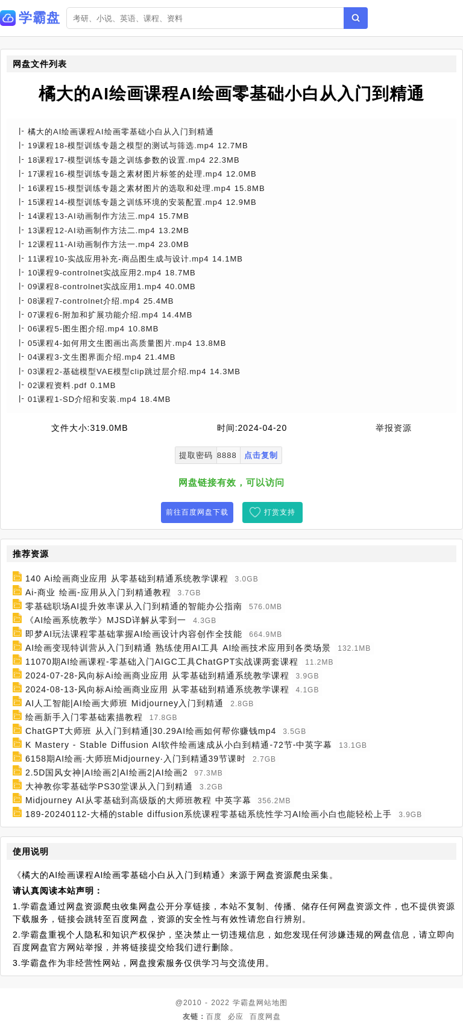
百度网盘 (265, 1016)
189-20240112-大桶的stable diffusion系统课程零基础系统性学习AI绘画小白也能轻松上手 (208, 814)
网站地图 (272, 1002)
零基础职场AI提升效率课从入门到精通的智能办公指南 (133, 606)
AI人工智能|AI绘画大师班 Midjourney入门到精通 (124, 703)
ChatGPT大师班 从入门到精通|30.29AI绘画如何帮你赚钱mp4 (150, 731)
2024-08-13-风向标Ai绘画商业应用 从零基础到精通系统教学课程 (157, 689)
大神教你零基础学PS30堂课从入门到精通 (109, 786)
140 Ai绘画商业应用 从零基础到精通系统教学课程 (126, 578)
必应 (236, 1016)
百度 (214, 1016)
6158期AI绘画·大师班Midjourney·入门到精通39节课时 (135, 758)
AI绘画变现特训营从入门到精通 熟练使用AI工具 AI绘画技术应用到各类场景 (178, 648)
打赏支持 (279, 512)
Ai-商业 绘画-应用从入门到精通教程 (98, 592)
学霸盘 (244, 1002)
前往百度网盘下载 (197, 512)
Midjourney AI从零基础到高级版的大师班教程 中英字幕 (138, 800)
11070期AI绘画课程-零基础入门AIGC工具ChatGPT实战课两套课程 (161, 661)
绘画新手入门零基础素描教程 (84, 717)
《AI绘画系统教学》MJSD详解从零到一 (105, 620)
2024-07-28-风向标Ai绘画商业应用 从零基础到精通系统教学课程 (157, 675)
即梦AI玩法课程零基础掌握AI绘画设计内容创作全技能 (133, 634)
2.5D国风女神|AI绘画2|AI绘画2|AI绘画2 (106, 772)
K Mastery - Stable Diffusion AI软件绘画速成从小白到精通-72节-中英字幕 (179, 745)
